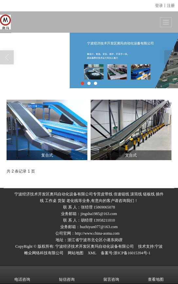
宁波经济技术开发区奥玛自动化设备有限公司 (94, 246)
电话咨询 (22, 275)
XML (92, 253)
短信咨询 (67, 275)
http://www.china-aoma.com (97, 233)
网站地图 (75, 253)
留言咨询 (111, 275)
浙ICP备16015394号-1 (132, 253)
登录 (159, 5)
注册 (171, 5)
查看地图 (156, 275)
